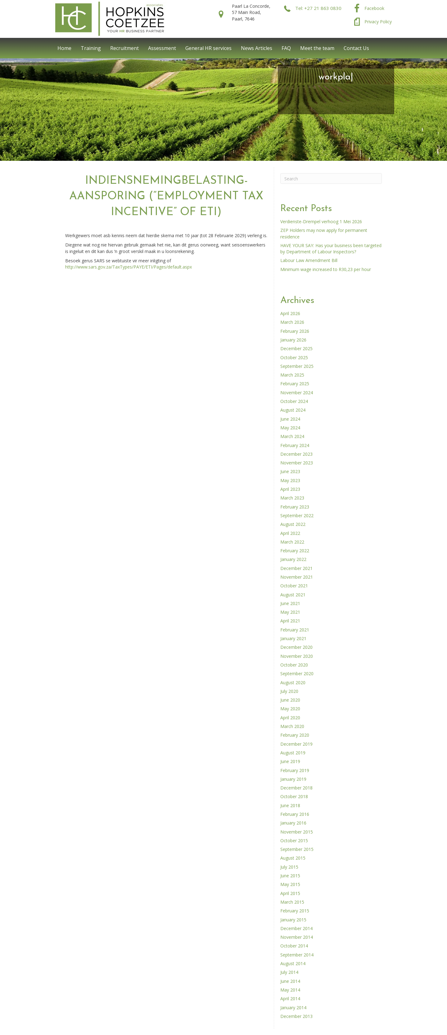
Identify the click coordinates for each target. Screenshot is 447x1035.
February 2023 (294, 507)
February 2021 (294, 630)
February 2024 (294, 445)
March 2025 (292, 375)
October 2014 (294, 946)
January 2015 (293, 920)
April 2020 (290, 718)
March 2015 (292, 902)
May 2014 (290, 990)
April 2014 (290, 998)
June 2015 (290, 876)
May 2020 (290, 709)
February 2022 (294, 551)
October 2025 (294, 357)
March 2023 (292, 498)
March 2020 (292, 726)
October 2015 (294, 840)
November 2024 (296, 392)
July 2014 (289, 972)
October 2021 (294, 586)
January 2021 (293, 638)
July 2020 (289, 691)
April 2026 (290, 313)
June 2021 (290, 603)
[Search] (331, 178)
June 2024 (290, 419)
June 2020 (290, 700)
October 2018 (294, 796)
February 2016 (294, 814)
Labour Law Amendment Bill (308, 260)
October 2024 (294, 401)
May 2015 (290, 884)
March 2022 (292, 542)
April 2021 (290, 621)
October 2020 (294, 665)
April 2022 (290, 533)
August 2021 (292, 595)
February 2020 (294, 735)
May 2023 (290, 480)
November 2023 (296, 463)
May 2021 (290, 612)
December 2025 (296, 348)
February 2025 (294, 383)
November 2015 (296, 832)
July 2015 (289, 867)
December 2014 (296, 928)
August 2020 (292, 682)
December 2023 (296, 454)
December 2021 (296, 568)
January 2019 (293, 779)
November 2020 (296, 656)
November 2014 (296, 937)
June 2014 (290, 981)
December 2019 (296, 744)
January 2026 (293, 340)
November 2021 (296, 577)
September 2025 (297, 366)
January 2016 (293, 823)
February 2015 (294, 911)
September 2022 (297, 515)
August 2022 (292, 524)
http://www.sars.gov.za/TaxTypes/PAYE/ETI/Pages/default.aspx (128, 267)
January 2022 (293, 559)
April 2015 (290, 893)
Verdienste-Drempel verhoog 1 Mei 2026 (321, 221)
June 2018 (290, 805)
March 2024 (292, 436)
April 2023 (290, 489)
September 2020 (297, 673)
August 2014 (292, 963)
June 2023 (290, 471)
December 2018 (296, 788)
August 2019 (292, 753)
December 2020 (296, 647)
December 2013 (296, 1016)
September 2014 (297, 955)
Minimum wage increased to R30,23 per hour (325, 269)
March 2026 (292, 322)
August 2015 (292, 858)
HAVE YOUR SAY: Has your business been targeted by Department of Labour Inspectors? (331, 248)
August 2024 (292, 410)
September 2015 (297, 849)
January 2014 (293, 1007)
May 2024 (290, 428)
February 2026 (294, 331)
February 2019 (294, 770)
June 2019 (290, 761)
